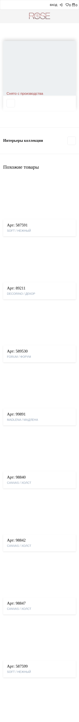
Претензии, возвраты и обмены (27, 627)
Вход (49, 5)
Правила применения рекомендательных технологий (34, 649)
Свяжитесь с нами (17, 603)
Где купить (12, 597)
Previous (3, 81)
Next (76, 81)
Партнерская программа (22, 667)
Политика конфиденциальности (27, 640)
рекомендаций (36, 705)
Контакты (11, 590)
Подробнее (50, 420)
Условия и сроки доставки (23, 619)
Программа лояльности (21, 634)
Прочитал (62, 681)
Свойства (10, 161)
